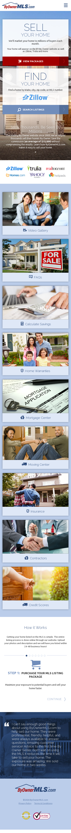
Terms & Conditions (43, 807)
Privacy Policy (25, 807)
